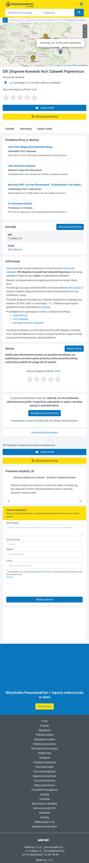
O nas (44, 721)
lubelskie (50, 20)
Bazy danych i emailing (44, 803)
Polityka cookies (44, 734)
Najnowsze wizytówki (44, 776)
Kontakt (9, 128)
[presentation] (33, 586)
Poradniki (44, 799)
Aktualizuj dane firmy (46, 116)
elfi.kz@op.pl (15, 249)
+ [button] (85, 27)
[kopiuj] (46, 307)
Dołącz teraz (44, 706)
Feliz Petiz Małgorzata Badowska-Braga (30, 147)
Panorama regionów (44, 771)
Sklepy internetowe (44, 785)
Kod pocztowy (13, 539)
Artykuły (44, 794)
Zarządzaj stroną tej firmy (44, 413)
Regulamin (44, 730)
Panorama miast (44, 766)
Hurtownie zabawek (34, 20)
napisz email (44, 107)
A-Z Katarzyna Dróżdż (20, 203)
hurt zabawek (20, 319)
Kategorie (44, 757)
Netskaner (44, 812)
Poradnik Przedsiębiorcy (44, 789)
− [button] (85, 31)
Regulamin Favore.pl (43, 572)
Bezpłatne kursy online (44, 826)
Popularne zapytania (44, 762)
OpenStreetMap (71, 65)
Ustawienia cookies (44, 739)
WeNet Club (44, 753)
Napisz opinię (74, 348)
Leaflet (57, 65)
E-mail (9, 560)
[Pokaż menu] (81, 4)
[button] (9, 501)
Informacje (26, 128)
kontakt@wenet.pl (54, 850)
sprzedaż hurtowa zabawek (28, 322)
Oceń (34, 89)
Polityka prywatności (44, 744)
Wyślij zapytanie (44, 599)
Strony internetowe (44, 780)
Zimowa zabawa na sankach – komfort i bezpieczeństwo (44, 477)
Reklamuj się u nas (45, 821)
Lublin (59, 20)
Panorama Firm (16, 20)
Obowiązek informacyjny (44, 432)
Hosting (44, 817)
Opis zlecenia (12, 523)
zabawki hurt (20, 315)
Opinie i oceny (44, 128)
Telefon (9, 549)
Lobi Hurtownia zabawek (21, 165)
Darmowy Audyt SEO (44, 808)
